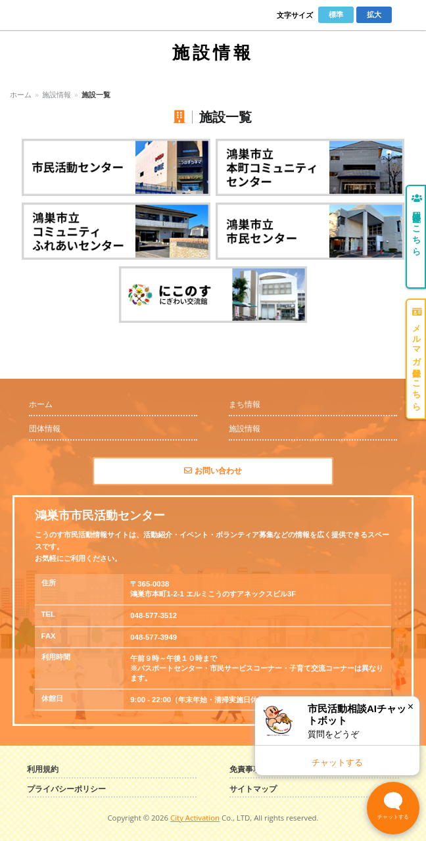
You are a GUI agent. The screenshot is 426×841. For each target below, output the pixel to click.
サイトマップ (253, 789)
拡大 (374, 14)
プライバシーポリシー (66, 789)
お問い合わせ (212, 470)
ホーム (21, 95)
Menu (407, 15)
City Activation (195, 818)
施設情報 (56, 95)
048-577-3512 (153, 615)
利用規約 (43, 769)
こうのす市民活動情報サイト (60, 15)
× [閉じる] (411, 706)
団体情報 (44, 428)
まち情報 (244, 404)
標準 (336, 14)
